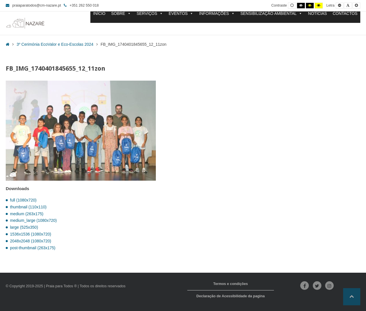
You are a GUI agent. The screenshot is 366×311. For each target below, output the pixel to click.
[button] (351, 296)
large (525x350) (24, 227)
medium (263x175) (26, 214)
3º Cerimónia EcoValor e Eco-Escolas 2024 (55, 44)
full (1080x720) (23, 200)
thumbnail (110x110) (28, 207)
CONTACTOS (345, 13)
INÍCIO (99, 13)
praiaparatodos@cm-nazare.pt (33, 5)
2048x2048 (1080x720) (30, 241)
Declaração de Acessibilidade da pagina (230, 296)
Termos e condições (230, 284)
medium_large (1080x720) (33, 220)
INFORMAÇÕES (216, 13)
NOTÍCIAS (317, 13)
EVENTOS (181, 13)
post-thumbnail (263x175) (32, 248)
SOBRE (121, 13)
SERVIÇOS (150, 13)
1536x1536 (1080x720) (30, 234)
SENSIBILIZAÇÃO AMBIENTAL (271, 13)
